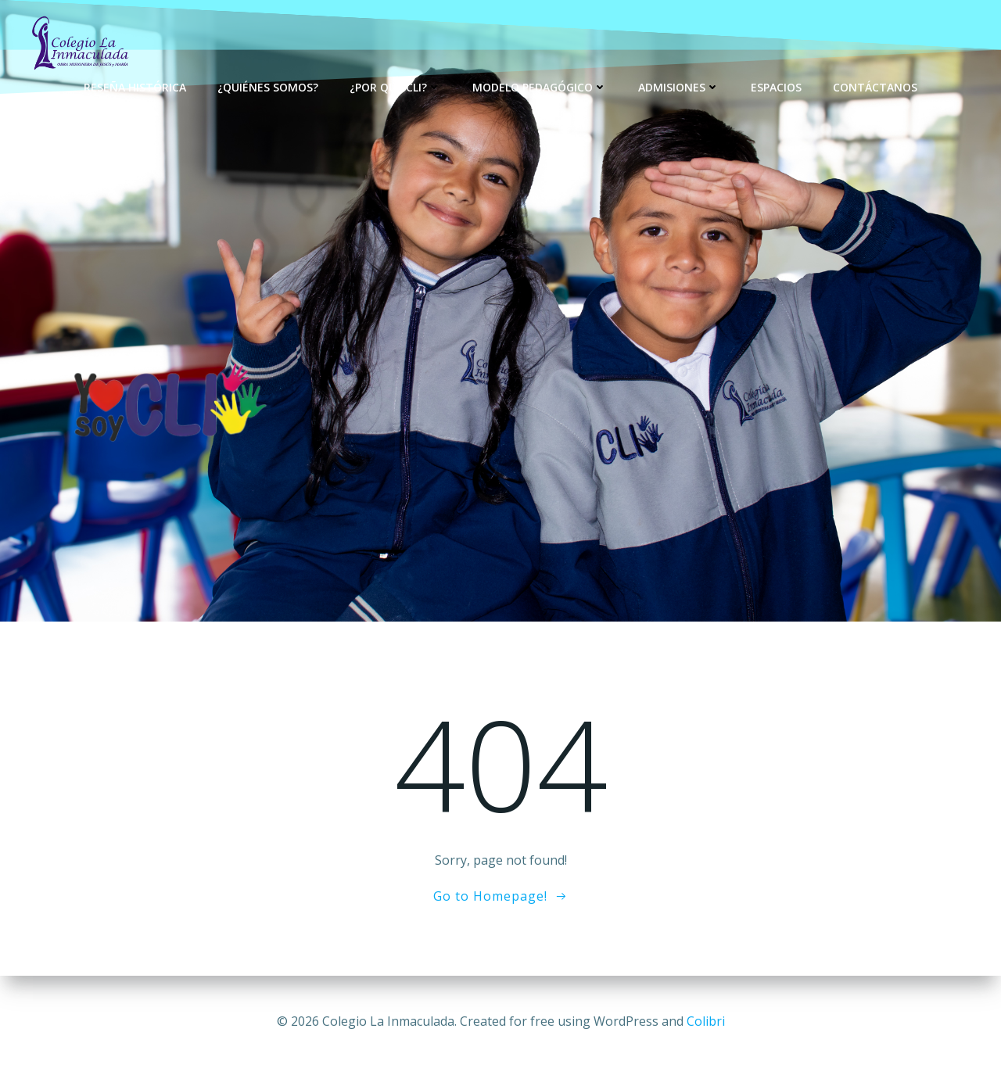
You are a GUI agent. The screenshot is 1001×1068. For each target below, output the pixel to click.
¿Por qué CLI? (395, 86)
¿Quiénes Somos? (267, 86)
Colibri (706, 1021)
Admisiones (678, 86)
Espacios (776, 86)
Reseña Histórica (135, 86)
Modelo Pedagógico (539, 86)
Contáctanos (875, 86)
